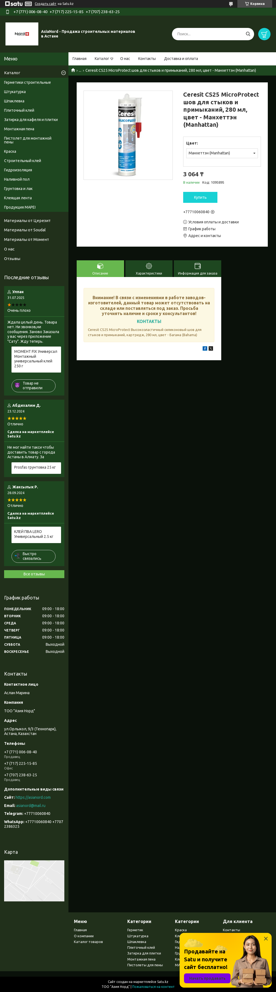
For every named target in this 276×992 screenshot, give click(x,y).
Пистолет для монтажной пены (27, 140)
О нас (125, 58)
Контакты (147, 58)
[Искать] (248, 34)
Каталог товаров (88, 942)
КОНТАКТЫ (149, 321)
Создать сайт (45, 3)
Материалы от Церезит (27, 220)
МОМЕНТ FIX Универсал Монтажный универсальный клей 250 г (35, 358)
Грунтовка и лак (18, 188)
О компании (84, 936)
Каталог (102, 58)
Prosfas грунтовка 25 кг (35, 467)
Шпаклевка (14, 101)
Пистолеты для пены (145, 965)
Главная (80, 58)
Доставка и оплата (181, 58)
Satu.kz (162, 982)
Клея (179, 936)
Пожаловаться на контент (153, 986)
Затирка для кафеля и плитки (31, 119)
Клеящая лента (18, 198)
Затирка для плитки (144, 953)
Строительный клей (22, 160)
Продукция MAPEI (20, 207)
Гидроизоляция (18, 170)
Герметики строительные (27, 82)
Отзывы (12, 258)
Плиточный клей (19, 110)
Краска (10, 151)
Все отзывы (34, 574)
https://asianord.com (33, 797)
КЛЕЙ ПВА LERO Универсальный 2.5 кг (33, 534)
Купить (200, 197)
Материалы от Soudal (25, 229)
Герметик (135, 930)
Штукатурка (15, 92)
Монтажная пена (19, 129)
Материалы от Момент (26, 239)
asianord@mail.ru (30, 805)
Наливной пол (17, 179)
